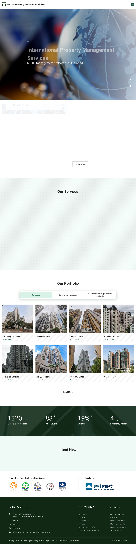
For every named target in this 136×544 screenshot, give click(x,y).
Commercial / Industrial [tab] (68, 295)
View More (80, 164)
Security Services (116, 530)
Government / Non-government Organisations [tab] (100, 295)
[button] (130, 80)
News (83, 524)
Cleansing (113, 517)
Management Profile (88, 527)
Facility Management (117, 521)
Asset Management (117, 514)
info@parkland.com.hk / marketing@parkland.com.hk (31, 532)
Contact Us (85, 521)
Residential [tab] (36, 295)
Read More (68, 392)
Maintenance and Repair (118, 524)
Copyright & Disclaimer (119, 541)
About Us (84, 514)
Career (83, 517)
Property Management (118, 527)
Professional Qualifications (90, 530)
